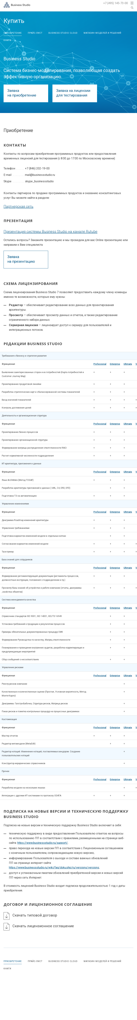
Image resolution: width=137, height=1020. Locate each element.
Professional (99, 364)
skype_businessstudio (39, 181)
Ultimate (128, 364)
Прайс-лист (35, 33)
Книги (7, 40)
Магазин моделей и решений (102, 33)
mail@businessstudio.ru (40, 175)
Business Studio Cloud (63, 33)
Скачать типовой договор (34, 915)
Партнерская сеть (18, 206)
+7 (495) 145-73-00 (115, 3)
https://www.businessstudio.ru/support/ (42, 843)
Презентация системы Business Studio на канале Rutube (50, 231)
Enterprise (115, 364)
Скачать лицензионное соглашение (43, 926)
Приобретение (13, 33)
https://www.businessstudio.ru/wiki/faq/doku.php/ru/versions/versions (54, 867)
